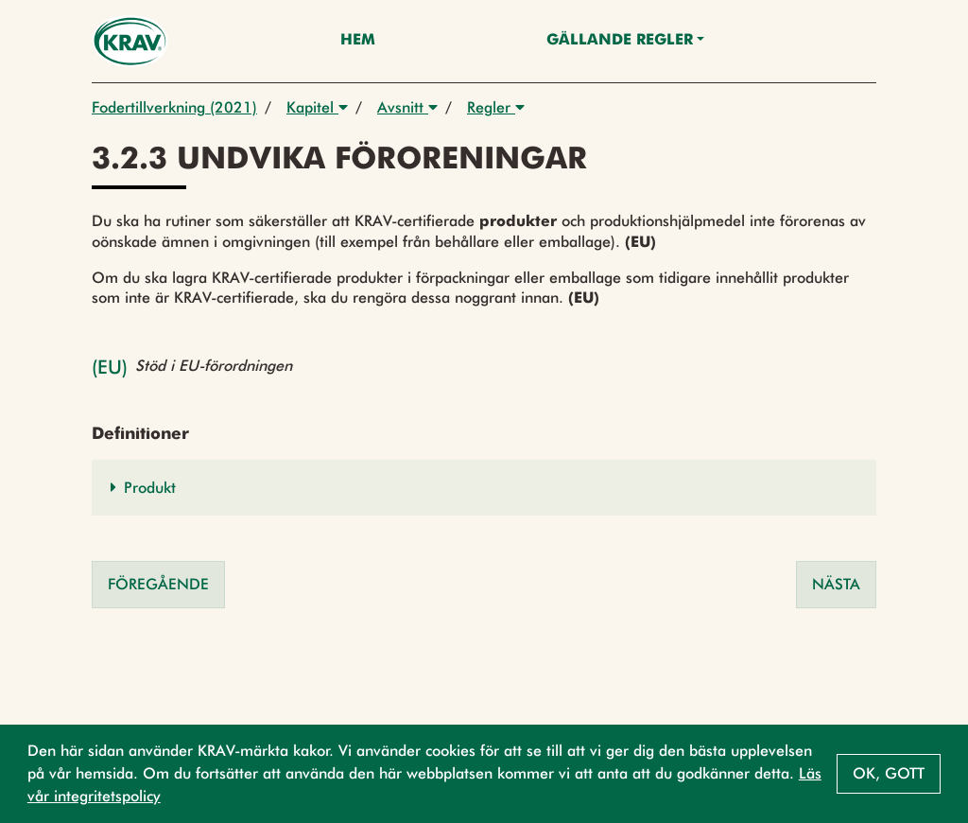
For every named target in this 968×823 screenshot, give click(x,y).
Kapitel (317, 107)
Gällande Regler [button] (619, 40)
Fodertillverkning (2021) (174, 107)
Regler (496, 107)
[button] (484, 488)
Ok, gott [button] (889, 773)
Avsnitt (407, 107)
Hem (357, 40)
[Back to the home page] (130, 41)
